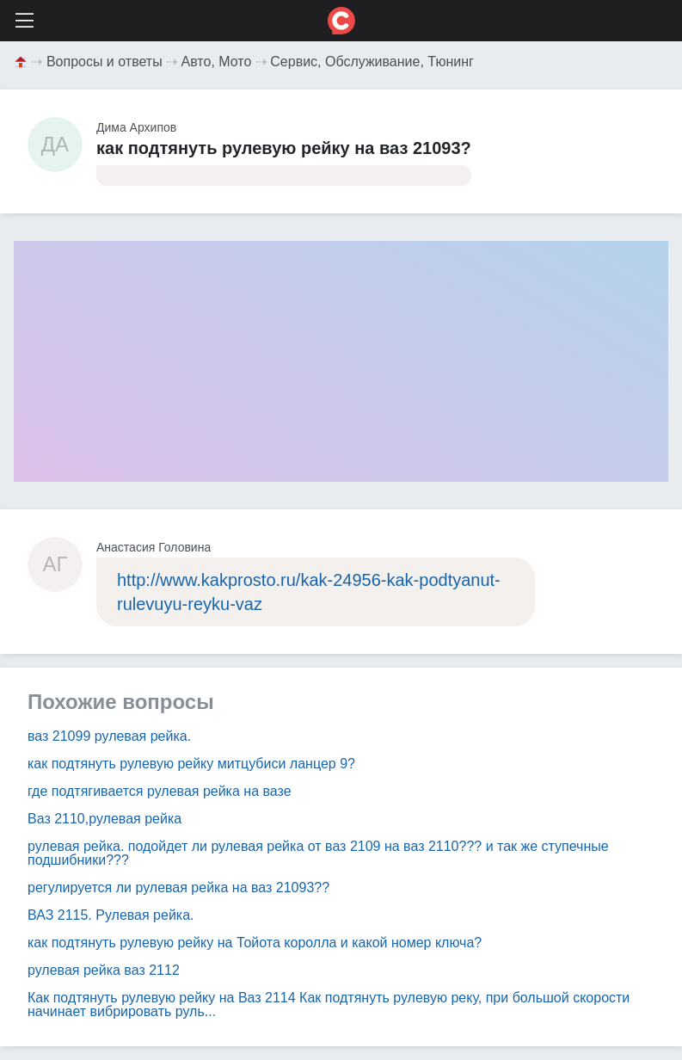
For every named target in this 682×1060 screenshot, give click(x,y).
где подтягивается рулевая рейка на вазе (160, 791)
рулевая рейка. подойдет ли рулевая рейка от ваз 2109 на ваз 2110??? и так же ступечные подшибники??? (318, 853)
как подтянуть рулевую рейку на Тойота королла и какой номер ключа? (255, 942)
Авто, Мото (216, 61)
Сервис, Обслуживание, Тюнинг (372, 61)
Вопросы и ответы (104, 61)
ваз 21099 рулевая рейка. (109, 736)
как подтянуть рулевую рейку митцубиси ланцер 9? (191, 763)
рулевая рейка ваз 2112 (104, 970)
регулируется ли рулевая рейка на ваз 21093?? (178, 887)
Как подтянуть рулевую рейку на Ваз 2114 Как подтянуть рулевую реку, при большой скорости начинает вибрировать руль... (329, 1004)
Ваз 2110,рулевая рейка (104, 818)
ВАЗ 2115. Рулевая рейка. (111, 915)
